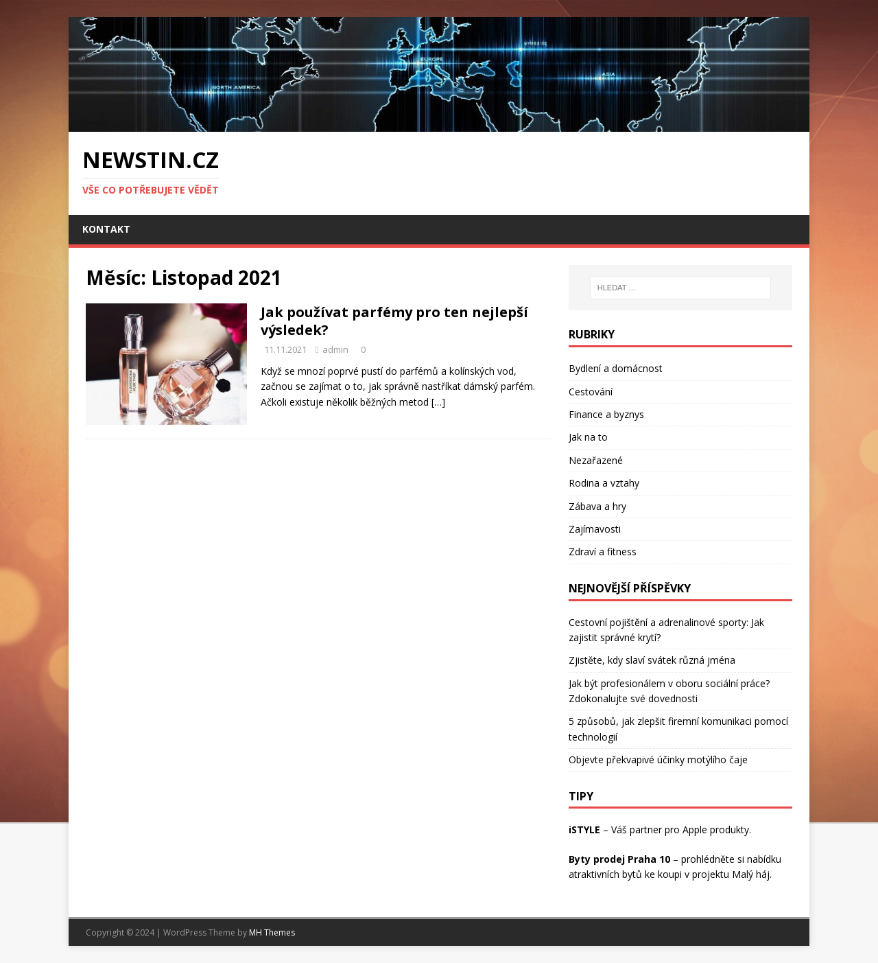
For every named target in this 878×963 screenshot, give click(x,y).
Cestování (591, 391)
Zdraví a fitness (603, 551)
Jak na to (588, 436)
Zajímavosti (595, 528)
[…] (438, 401)
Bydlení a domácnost (616, 368)
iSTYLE (584, 829)
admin (335, 349)
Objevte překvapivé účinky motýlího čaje (658, 759)
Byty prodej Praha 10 (619, 859)
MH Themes (272, 932)
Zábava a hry (597, 506)
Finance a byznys (606, 414)
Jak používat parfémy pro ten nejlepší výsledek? (394, 321)
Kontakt (106, 228)
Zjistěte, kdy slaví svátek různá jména (652, 659)
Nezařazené (596, 460)
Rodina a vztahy (604, 482)
